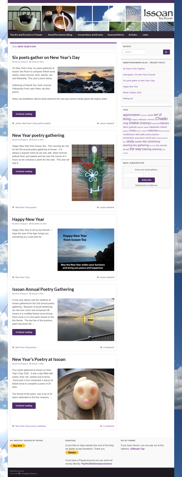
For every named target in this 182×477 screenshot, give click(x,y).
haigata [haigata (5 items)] (146, 127)
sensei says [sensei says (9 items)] (151, 138)
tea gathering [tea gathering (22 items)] (141, 145)
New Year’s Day (29, 123)
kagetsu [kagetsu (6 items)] (126, 131)
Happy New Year (28, 219)
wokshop (41, 426)
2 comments (108, 426)
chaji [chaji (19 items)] (125, 123)
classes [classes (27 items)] (164, 123)
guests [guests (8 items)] (140, 127)
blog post (24, 62)
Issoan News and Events (90, 34)
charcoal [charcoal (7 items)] (155, 124)
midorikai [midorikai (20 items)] (152, 130)
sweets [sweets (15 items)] (138, 141)
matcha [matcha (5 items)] (144, 131)
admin (17, 62)
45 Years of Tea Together (134, 69)
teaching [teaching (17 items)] (127, 145)
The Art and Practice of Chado (27, 34)
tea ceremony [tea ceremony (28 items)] (151, 141)
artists (18, 123)
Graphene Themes (29, 473)
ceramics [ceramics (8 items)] (151, 119)
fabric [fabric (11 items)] (125, 127)
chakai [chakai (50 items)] (134, 123)
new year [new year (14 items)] (140, 134)
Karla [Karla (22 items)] (132, 130)
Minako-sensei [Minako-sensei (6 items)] (164, 131)
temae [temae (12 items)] (126, 149)
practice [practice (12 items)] (155, 134)
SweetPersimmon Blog (61, 34)
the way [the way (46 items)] (135, 149)
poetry (40, 123)
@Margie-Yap (137, 449)
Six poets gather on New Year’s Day (46, 57)
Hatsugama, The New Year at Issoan (139, 74)
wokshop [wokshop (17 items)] (157, 149)
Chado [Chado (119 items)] (161, 118)
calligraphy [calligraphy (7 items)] (142, 120)
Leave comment (107, 123)
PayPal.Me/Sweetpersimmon (96, 464)
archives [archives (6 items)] (144, 115)
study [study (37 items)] (130, 141)
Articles (133, 34)
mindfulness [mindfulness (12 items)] (129, 134)
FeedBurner (152, 185)
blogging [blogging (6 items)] (134, 119)
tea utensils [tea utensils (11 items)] (161, 145)
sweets (47, 123)
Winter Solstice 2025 (132, 92)
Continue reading (24, 114)
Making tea (128, 98)
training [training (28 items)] (146, 149)
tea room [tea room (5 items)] (152, 145)
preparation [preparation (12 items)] (128, 138)
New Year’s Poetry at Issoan (39, 359)
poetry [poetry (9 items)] (148, 134)
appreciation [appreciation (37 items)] (131, 115)
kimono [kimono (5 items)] (138, 131)
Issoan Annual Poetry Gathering (43, 289)
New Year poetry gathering (38, 135)
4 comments (108, 347)
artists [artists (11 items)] (150, 115)
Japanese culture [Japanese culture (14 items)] (158, 127)
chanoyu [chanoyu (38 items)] (145, 123)
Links (145, 34)
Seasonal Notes (116, 34)
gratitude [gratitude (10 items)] (133, 127)
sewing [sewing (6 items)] (159, 138)
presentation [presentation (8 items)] (140, 138)
